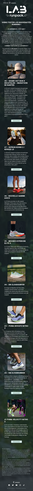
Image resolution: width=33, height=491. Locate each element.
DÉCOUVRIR (16, 120)
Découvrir (16, 299)
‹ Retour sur (9, 3)
